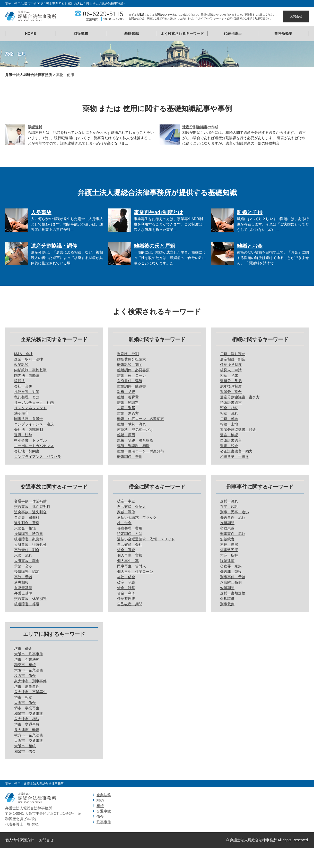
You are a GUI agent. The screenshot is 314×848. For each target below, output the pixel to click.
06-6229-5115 (103, 14)
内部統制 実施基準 (30, 370)
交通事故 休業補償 (30, 501)
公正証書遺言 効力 (236, 451)
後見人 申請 (231, 370)
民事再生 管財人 (131, 566)
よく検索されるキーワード (182, 33)
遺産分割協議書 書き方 (240, 397)
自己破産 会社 (129, 544)
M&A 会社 (23, 354)
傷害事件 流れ (232, 517)
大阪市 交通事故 (28, 740)
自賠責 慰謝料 (26, 517)
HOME (30, 33)
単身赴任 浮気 (129, 381)
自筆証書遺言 (231, 440)
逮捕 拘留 (229, 544)
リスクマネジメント (30, 408)
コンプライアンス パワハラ (37, 457)
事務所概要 (283, 33)
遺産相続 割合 (232, 359)
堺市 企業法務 (26, 659)
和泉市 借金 (25, 751)
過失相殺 (21, 582)
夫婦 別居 (126, 408)
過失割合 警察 (26, 523)
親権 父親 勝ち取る (135, 440)
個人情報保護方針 (19, 840)
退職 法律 (23, 435)
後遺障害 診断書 (28, 534)
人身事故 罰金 (26, 561)
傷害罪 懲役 (231, 571)
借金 (100, 817)
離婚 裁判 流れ (131, 424)
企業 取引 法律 (28, 359)
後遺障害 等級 (26, 604)
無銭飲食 (227, 539)
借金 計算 (126, 588)
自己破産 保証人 (131, 507)
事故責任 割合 (26, 550)
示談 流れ (23, 555)
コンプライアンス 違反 (34, 424)
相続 (100, 806)
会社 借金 (126, 577)
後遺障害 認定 (26, 571)
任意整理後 (126, 599)
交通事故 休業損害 (30, 599)
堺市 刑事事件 (26, 686)
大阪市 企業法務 (28, 670)
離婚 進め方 (128, 413)
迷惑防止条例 (231, 582)
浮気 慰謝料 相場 (133, 446)
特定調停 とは (129, 534)
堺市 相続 (23, 697)
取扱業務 (81, 33)
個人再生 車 (128, 561)
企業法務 (104, 795)
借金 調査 (126, 550)
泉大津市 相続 (26, 719)
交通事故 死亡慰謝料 (32, 507)
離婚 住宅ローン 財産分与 (140, 451)
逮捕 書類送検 (232, 593)
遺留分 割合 (231, 392)
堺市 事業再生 (26, 708)
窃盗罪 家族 (231, 566)
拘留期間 (227, 523)
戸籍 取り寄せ (232, 354)
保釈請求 (227, 599)
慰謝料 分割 (128, 354)
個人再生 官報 (129, 555)
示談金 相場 (25, 528)
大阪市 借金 (25, 703)
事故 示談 (23, 577)
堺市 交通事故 (26, 724)
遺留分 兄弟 (231, 381)
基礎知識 (131, 33)
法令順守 (21, 413)
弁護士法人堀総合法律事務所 (28, 75)
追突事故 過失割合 (30, 512)
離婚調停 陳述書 (131, 386)
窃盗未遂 (227, 528)
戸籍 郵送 (229, 419)
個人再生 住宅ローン (135, 571)
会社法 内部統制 (28, 429)
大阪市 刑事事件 (28, 654)
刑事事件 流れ (232, 534)
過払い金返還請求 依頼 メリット (146, 539)
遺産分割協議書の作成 (200, 127)
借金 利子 (126, 593)
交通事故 (104, 811)
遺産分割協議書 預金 (238, 429)
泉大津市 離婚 (26, 730)
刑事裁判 (227, 604)
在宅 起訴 (229, 507)
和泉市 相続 (25, 665)
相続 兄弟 (229, 375)
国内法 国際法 (26, 375)
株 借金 (124, 523)
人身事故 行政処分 (30, 544)
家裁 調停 (126, 512)
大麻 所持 (229, 555)
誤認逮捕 (35, 127)
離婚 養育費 (128, 397)
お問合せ (296, 16)
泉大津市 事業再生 (30, 692)
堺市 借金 (23, 649)
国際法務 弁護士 (28, 419)
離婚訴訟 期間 (129, 365)
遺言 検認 (229, 435)
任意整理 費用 (129, 528)
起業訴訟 (21, 365)
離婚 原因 (126, 435)
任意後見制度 (231, 365)
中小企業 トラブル (30, 440)
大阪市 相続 (25, 746)
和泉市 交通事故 (28, 713)
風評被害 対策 (26, 392)
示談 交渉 (23, 566)
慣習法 (19, 381)
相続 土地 (229, 424)
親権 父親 (126, 392)
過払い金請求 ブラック (137, 517)
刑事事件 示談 (232, 577)
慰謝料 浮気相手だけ (135, 429)
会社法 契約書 (26, 451)
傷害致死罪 (229, 550)
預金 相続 (229, 408)
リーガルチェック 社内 (34, 402)
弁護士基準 (23, 593)
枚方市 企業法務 (28, 735)
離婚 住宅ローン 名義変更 (140, 419)
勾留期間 (227, 588)
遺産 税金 (229, 446)
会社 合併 (23, 386)
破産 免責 (126, 582)
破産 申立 (126, 501)
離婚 (100, 800)
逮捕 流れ (229, 501)
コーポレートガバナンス (34, 446)
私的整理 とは (26, 397)
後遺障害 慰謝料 (28, 539)
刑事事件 (104, 822)
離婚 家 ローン (131, 375)
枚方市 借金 (25, 676)
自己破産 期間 (129, 604)
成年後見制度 (231, 386)
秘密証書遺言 (231, 402)
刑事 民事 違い (234, 512)
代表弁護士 (233, 33)
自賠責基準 (23, 588)
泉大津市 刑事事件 (30, 681)
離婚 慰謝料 (128, 402)
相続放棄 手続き (234, 457)
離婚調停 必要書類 (133, 370)
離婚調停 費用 (129, 457)
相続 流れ (229, 413)
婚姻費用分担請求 (131, 359)
